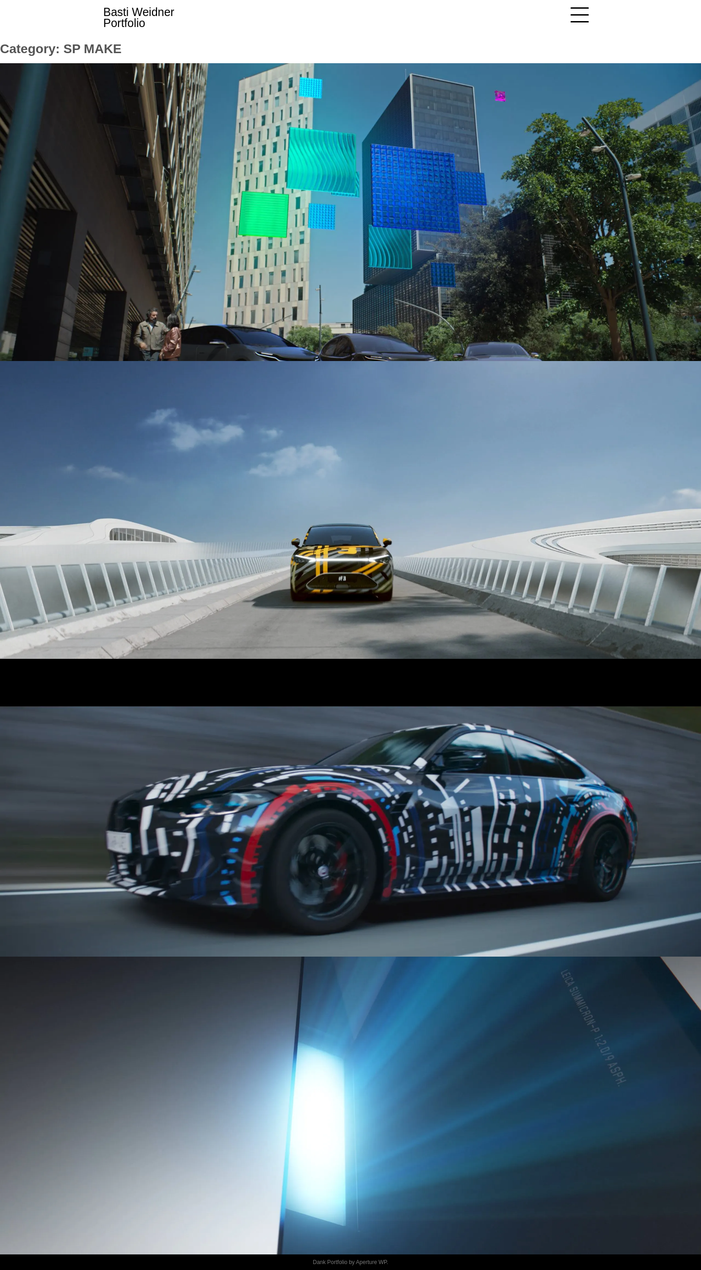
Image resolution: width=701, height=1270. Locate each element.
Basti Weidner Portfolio (138, 17)
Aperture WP (371, 1262)
